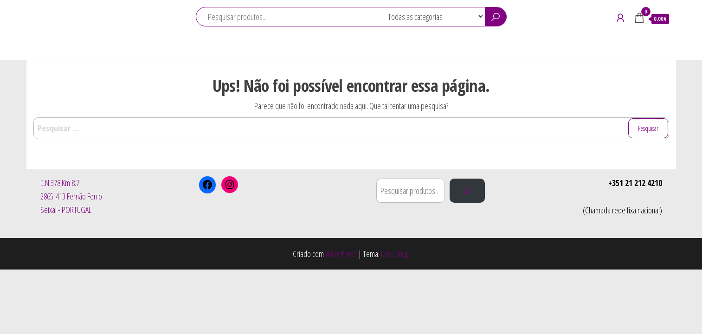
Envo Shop (395, 253)
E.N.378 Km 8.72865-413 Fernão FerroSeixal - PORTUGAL (71, 196)
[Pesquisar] (467, 191)
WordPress (341, 253)
